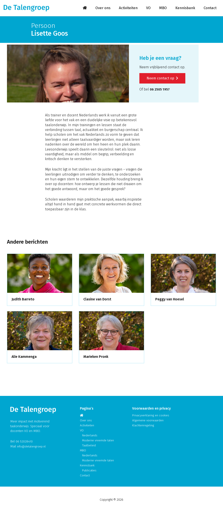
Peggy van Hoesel (169, 300)
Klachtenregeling (143, 426)
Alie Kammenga (24, 357)
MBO (161, 8)
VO (146, 8)
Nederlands (90, 436)
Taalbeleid (89, 446)
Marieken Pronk (95, 357)
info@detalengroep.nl (32, 447)
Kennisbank (183, 8)
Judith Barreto (23, 300)
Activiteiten (125, 8)
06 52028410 (24, 442)
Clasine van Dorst (97, 300)
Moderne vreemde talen (98, 441)
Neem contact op (162, 79)
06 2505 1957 (160, 90)
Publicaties (89, 471)
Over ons (99, 8)
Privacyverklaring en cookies (152, 416)
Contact (209, 8)
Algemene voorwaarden (148, 421)
